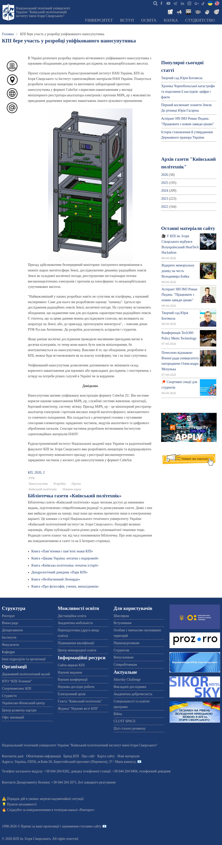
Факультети (10, 645)
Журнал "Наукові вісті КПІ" (78, 708)
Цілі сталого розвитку (130, 728)
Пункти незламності (22, 804)
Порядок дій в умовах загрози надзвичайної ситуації (45, 799)
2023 (164, 198)
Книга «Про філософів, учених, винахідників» (65, 586)
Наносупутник (38, 483)
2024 (164, 190)
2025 (164, 183)
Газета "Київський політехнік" (80, 701)
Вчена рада (10, 623)
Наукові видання (70, 672)
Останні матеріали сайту (188, 228)
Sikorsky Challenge (127, 679)
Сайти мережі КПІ (71, 665)
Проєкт (76, 483)
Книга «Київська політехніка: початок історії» (64, 565)
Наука (171, 20)
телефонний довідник (155, 771)
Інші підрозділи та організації (23, 659)
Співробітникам (125, 664)
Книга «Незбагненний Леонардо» (55, 579)
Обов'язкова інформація (43, 756)
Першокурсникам (126, 643)
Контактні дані (12, 756)
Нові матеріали (128, 756)
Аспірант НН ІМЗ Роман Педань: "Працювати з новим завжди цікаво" (179, 294)
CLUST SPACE (125, 721)
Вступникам (122, 623)
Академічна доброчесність (133, 694)
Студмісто (9, 696)
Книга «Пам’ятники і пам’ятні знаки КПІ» (62, 551)
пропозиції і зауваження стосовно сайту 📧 (75, 826)
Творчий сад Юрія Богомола (181, 78)
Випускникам (123, 657)
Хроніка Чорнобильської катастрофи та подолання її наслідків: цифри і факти (188, 91)
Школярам (121, 616)
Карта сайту (106, 756)
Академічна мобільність (75, 623)
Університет (99, 20)
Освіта (149, 20)
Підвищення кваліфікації (76, 643)
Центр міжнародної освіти (77, 650)
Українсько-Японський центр (23, 703)
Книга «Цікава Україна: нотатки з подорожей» (65, 558)
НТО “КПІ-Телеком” (17, 681)
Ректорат (8, 616)
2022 (164, 207)
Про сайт (88, 756)
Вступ (127, 20)
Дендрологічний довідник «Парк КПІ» (59, 572)
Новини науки (72, 489)
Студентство (200, 20)
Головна (8, 34)
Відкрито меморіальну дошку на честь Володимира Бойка (177, 270)
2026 (164, 175)
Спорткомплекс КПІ (16, 688)
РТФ (32, 478)
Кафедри (8, 652)
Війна (118, 714)
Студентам (121, 650)
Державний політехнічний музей (26, 674)
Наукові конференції (73, 679)
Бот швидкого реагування (96, 782)
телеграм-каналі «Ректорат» (74, 810)
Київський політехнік (43, 489)
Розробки (60, 483)
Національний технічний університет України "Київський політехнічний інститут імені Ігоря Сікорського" (43, 12)
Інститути (9, 637)
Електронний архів (72, 694)
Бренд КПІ (71, 756)
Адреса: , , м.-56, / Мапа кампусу (69, 762)
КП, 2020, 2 (36, 472)
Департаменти (12, 630)
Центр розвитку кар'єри (19, 710)
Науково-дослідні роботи (76, 687)
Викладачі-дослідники (130, 687)
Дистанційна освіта (72, 616)
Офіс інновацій (13, 717)
